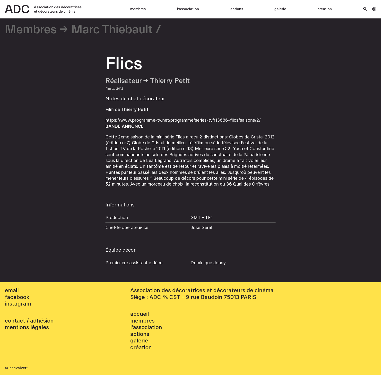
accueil (139, 314)
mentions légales (27, 327)
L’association (188, 9)
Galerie (280, 9)
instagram (18, 303)
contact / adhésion (29, 320)
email (12, 290)
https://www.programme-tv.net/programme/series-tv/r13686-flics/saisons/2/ (182, 120)
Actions (236, 9)
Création (325, 9)
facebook (17, 297)
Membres (138, 9)
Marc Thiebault (112, 29)
